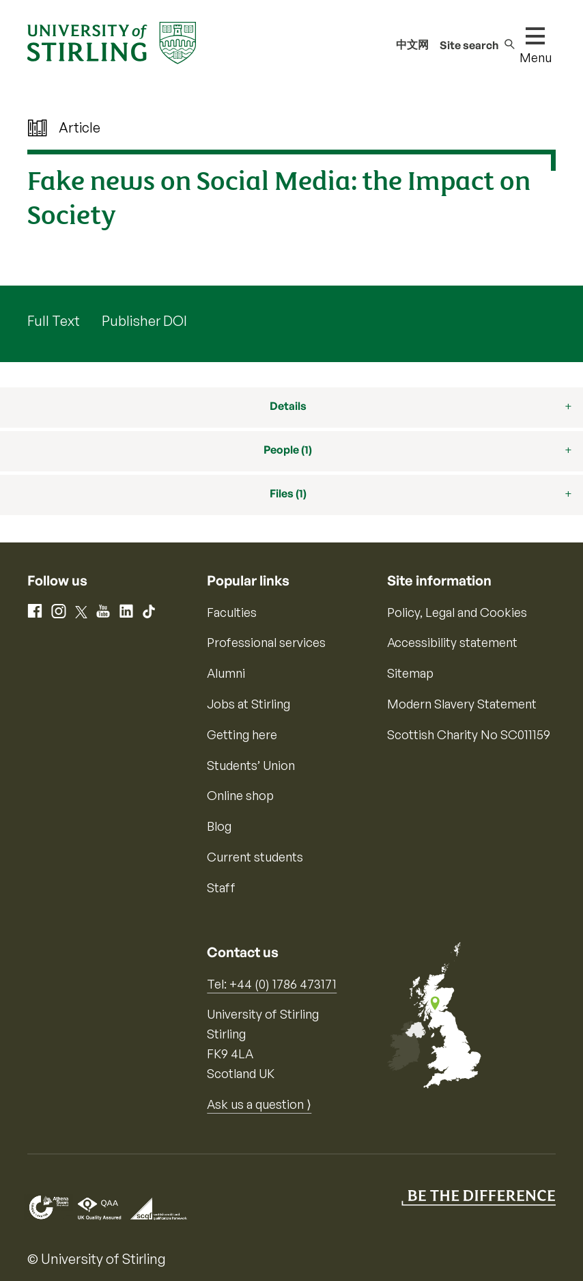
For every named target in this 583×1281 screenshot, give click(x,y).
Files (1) (288, 493)
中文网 (412, 44)
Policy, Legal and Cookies (457, 612)
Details (288, 406)
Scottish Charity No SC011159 (468, 734)
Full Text (53, 320)
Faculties (232, 612)
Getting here (242, 734)
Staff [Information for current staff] (221, 887)
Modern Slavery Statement (462, 703)
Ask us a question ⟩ (259, 1104)
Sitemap (410, 672)
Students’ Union (251, 765)
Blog (219, 826)
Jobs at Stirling (248, 703)
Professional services (266, 642)
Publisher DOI (144, 320)
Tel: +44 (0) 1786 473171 (272, 983)
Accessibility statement (452, 642)
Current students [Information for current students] (255, 856)
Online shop (240, 795)
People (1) (288, 449)
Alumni (226, 672)
